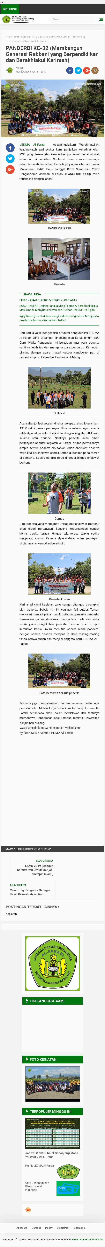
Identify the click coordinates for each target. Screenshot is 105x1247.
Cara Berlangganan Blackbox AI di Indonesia (37, 1186)
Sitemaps (79, 1228)
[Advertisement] (59, 758)
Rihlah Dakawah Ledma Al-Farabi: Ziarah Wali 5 (48, 299)
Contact (36, 1228)
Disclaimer (63, 1228)
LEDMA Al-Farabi (34, 144)
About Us (21, 1228)
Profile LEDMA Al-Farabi (40, 1165)
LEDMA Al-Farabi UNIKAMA (86, 1239)
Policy (48, 1228)
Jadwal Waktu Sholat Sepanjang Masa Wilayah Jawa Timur (51, 1155)
